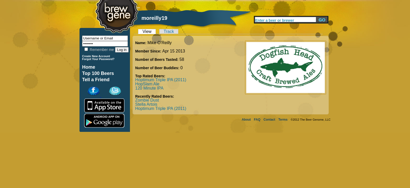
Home (88, 67)
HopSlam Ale (147, 84)
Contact (269, 119)
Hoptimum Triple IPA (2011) (160, 80)
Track (169, 31)
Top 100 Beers (98, 73)
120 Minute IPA (149, 88)
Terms (283, 119)
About (246, 119)
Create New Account (96, 56)
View (147, 31)
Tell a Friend (96, 79)
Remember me (99, 50)
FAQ (257, 119)
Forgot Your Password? (98, 59)
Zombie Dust (147, 100)
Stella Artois (146, 104)
